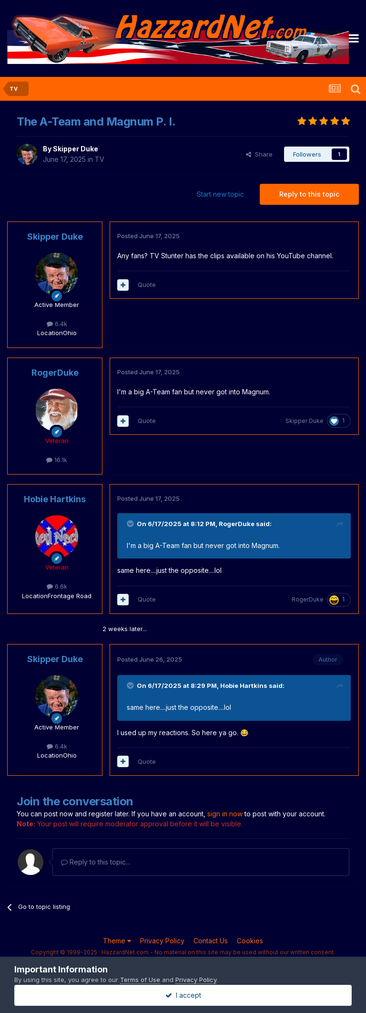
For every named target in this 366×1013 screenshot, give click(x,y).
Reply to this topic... (95, 862)
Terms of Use (140, 979)
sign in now (225, 814)
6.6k (57, 586)
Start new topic (220, 194)
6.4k (57, 323)
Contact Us (210, 941)
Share (259, 154)
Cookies (250, 941)
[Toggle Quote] (131, 524)
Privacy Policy (162, 941)
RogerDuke (55, 373)
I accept (183, 995)
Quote (147, 284)
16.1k (56, 460)
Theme (117, 941)
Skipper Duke (75, 149)
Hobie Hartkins (55, 499)
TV (99, 159)
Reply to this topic (309, 194)
